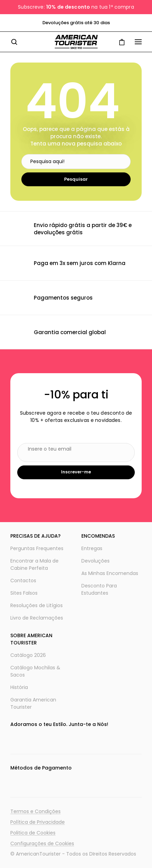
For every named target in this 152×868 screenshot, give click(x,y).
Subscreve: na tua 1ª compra (76, 6)
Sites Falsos (24, 592)
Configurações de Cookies (42, 843)
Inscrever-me (76, 472)
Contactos (23, 580)
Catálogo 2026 (28, 655)
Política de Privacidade (37, 822)
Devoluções (95, 560)
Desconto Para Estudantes (99, 589)
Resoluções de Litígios (36, 605)
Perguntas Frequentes (36, 548)
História (19, 687)
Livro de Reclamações (36, 617)
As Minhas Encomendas (109, 573)
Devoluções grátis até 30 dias (76, 22)
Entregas (91, 548)
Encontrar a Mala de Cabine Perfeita (34, 564)
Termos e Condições (35, 811)
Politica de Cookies (32, 832)
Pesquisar (76, 179)
